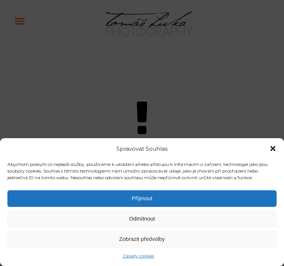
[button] (273, 148)
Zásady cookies (138, 256)
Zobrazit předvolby (142, 239)
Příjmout (142, 198)
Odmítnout (142, 218)
